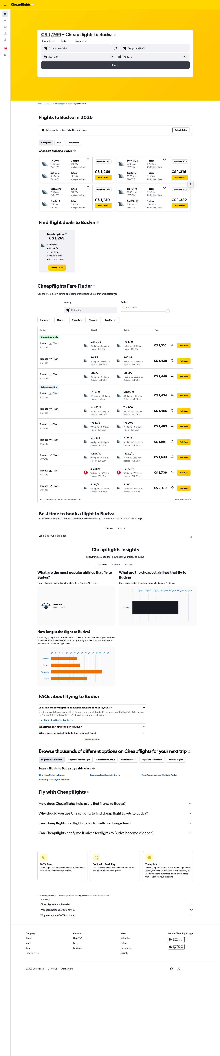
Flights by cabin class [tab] (51, 759)
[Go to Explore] (5, 40)
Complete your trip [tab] (105, 759)
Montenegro (60, 104)
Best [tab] (59, 142)
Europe (48, 104)
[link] (57, 268)
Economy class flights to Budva (54, 779)
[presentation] (115, 34)
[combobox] (49, 40)
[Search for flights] (5, 14)
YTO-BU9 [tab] (102, 564)
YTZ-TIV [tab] (121, 528)
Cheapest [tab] (46, 142)
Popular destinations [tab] (152, 759)
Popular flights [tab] (176, 759)
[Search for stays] (5, 20)
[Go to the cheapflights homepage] (22, 4)
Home (39, 104)
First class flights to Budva (52, 775)
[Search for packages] (5, 33)
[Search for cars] (5, 27)
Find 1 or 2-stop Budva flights (56, 720)
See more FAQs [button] (92, 739)
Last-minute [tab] (73, 142)
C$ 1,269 (51, 34)
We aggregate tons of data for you (116, 910)
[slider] (168, 311)
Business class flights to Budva (105, 775)
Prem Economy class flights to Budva (159, 775)
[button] (5, 4)
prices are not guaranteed (99, 895)
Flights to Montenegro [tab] (79, 759)
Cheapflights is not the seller (116, 904)
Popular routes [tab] (128, 759)
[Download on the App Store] (176, 946)
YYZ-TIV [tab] (109, 528)
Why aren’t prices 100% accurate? (116, 915)
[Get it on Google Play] (176, 939)
